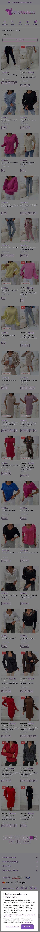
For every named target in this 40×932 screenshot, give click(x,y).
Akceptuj (27, 927)
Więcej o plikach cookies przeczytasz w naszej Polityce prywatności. (19, 915)
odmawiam (27, 922)
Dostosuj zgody (12, 927)
